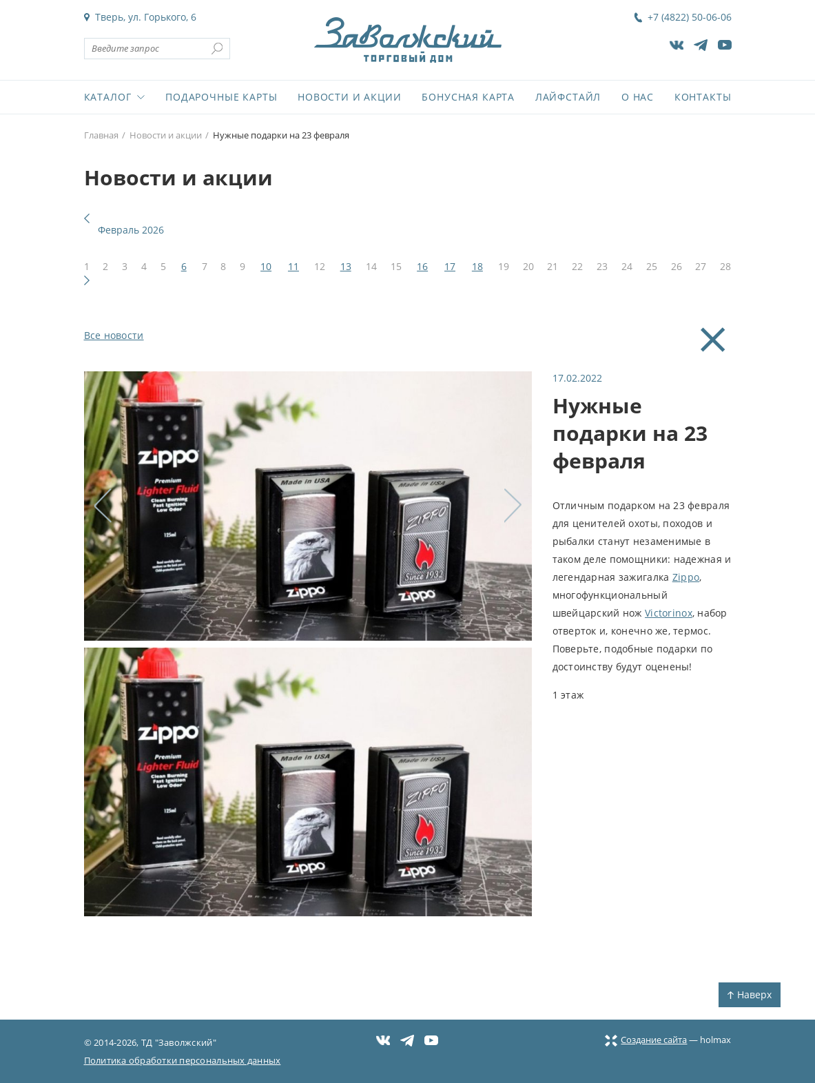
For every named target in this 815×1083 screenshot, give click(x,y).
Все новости (114, 335)
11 (293, 266)
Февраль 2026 (131, 229)
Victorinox (668, 612)
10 (265, 266)
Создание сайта (646, 1039)
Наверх (750, 994)
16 (422, 266)
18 (477, 266)
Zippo (685, 577)
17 (449, 266)
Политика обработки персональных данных (182, 1060)
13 (345, 266)
